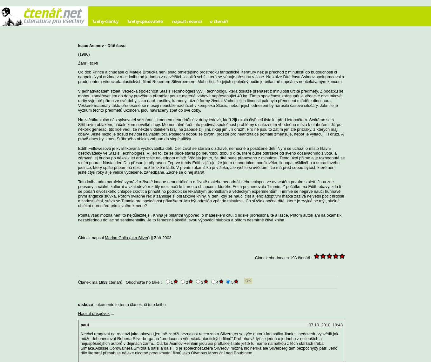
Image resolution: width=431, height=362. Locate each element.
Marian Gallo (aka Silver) (127, 237)
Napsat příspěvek (94, 313)
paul (85, 325)
